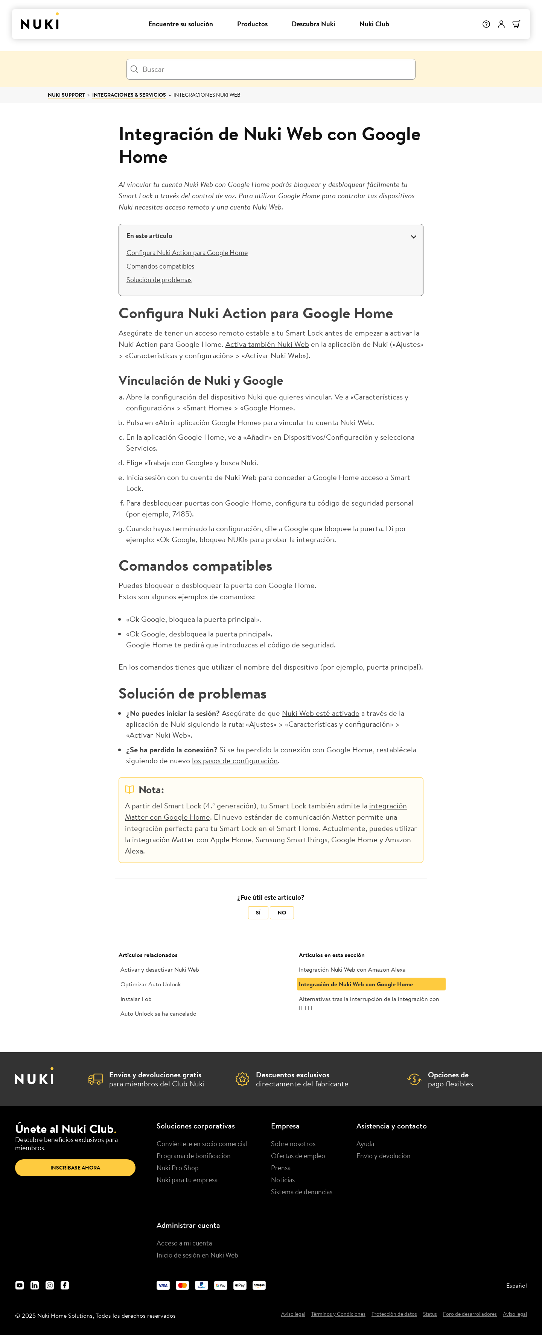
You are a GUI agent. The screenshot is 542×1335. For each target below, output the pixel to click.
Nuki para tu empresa (187, 1180)
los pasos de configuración (235, 760)
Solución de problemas (159, 279)
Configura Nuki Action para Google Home (187, 252)
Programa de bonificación (194, 1155)
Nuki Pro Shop (178, 1167)
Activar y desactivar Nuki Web (159, 969)
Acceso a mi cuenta (184, 1243)
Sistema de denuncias (301, 1192)
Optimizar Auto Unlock (150, 984)
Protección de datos (394, 1314)
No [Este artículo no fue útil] (282, 912)
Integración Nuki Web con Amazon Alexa (352, 969)
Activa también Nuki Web (267, 344)
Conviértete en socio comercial (202, 1143)
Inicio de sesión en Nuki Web (197, 1255)
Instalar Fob (136, 998)
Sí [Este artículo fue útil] (258, 912)
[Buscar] (271, 69)
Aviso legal (293, 1314)
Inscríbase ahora (75, 1167)
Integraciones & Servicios (129, 95)
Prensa (281, 1167)
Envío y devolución (383, 1155)
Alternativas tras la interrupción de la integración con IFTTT (369, 1003)
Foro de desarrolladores (470, 1314)
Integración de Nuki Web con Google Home (356, 984)
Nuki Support (66, 95)
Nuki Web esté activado (320, 713)
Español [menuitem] (516, 1285)
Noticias (283, 1180)
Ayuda (365, 1143)
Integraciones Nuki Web (207, 95)
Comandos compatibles (160, 266)
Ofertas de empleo (298, 1155)
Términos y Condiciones (338, 1314)
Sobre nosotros (293, 1143)
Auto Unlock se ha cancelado (158, 1013)
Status (430, 1314)
